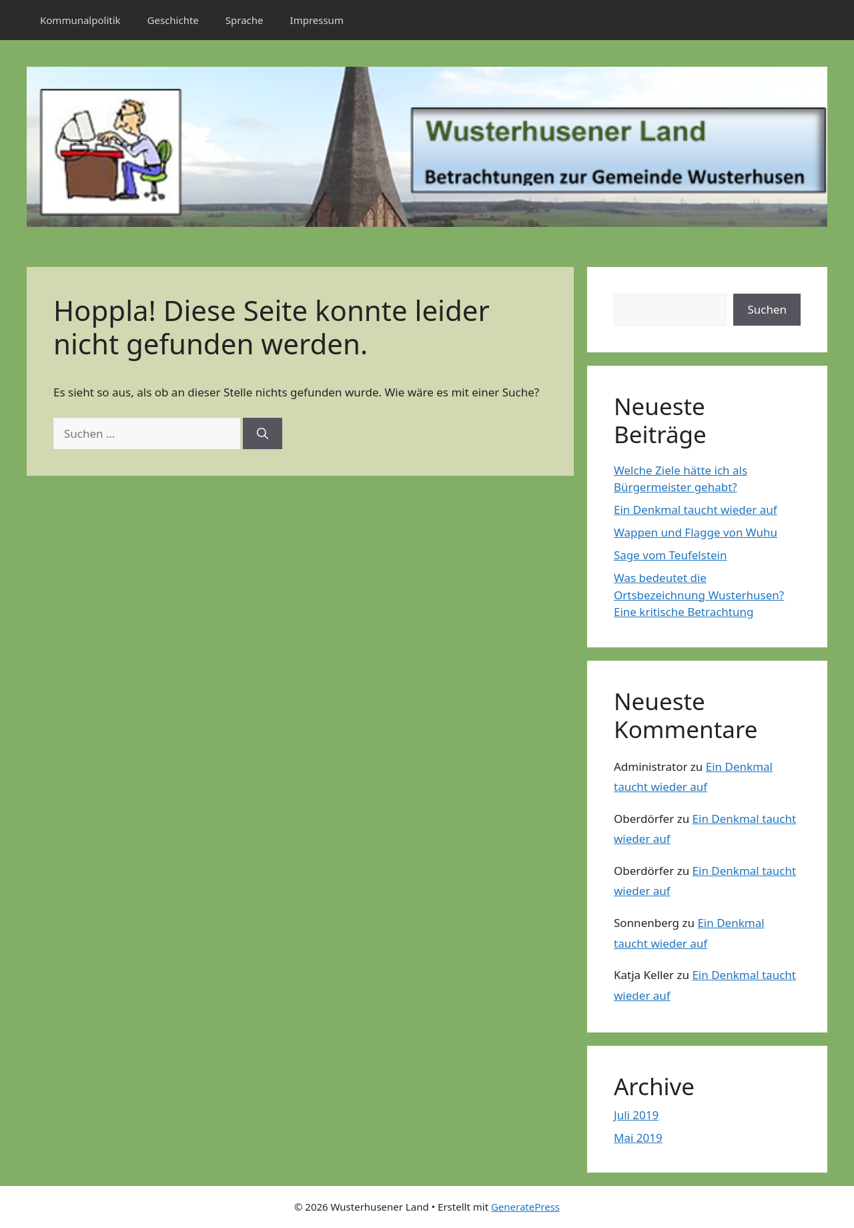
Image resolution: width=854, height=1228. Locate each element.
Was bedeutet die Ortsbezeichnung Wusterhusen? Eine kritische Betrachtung (699, 594)
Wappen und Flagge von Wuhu (695, 532)
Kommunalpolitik (80, 20)
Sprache (245, 20)
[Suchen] (262, 434)
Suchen (767, 309)
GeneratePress (525, 1206)
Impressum (317, 20)
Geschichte (173, 20)
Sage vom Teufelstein (670, 555)
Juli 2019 (636, 1115)
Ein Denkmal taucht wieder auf (695, 509)
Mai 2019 (638, 1137)
